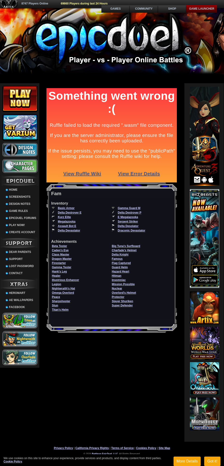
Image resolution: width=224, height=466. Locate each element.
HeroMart (17, 293)
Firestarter (59, 263)
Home (13, 189)
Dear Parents (20, 252)
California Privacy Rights (92, 448)
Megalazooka (66, 221)
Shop (172, 8)
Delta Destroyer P (129, 212)
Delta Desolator (128, 226)
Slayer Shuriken (122, 301)
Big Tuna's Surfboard (126, 246)
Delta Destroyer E (69, 212)
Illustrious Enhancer (65, 280)
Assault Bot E (67, 226)
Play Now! (17, 225)
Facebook (17, 307)
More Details (187, 461)
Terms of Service (122, 448)
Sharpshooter (61, 301)
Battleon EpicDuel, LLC (105, 454)
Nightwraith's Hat (63, 288)
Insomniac (119, 280)
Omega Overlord (63, 292)
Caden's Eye (60, 250)
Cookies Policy (146, 448)
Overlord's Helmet (124, 292)
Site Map (164, 448)
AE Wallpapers (21, 300)
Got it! (212, 461)
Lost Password (21, 266)
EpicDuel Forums (22, 218)
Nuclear (117, 288)
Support (16, 259)
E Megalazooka (128, 217)
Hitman (116, 275)
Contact (16, 273)
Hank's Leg (59, 271)
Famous (117, 258)
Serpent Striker (128, 221)
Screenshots (19, 196)
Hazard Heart (120, 271)
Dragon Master (62, 258)
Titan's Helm (60, 309)
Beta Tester (59, 246)
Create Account (22, 232)
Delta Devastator (69, 230)
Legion (56, 284)
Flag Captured (121, 263)
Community (144, 8)
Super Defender (122, 305)
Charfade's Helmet (124, 250)
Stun (55, 305)
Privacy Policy (63, 448)
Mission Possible (123, 284)
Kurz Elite (64, 217)
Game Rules (18, 211)
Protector (118, 297)
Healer (56, 275)
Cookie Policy (13, 461)
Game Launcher (201, 8)
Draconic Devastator (131, 230)
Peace (56, 297)
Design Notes (19, 204)
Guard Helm (120, 267)
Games (115, 8)
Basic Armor (66, 208)
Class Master (60, 254)
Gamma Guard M (129, 208)
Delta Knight (120, 254)
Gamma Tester (61, 267)
